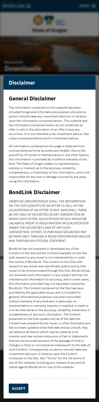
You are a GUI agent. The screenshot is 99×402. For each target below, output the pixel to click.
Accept (18, 388)
